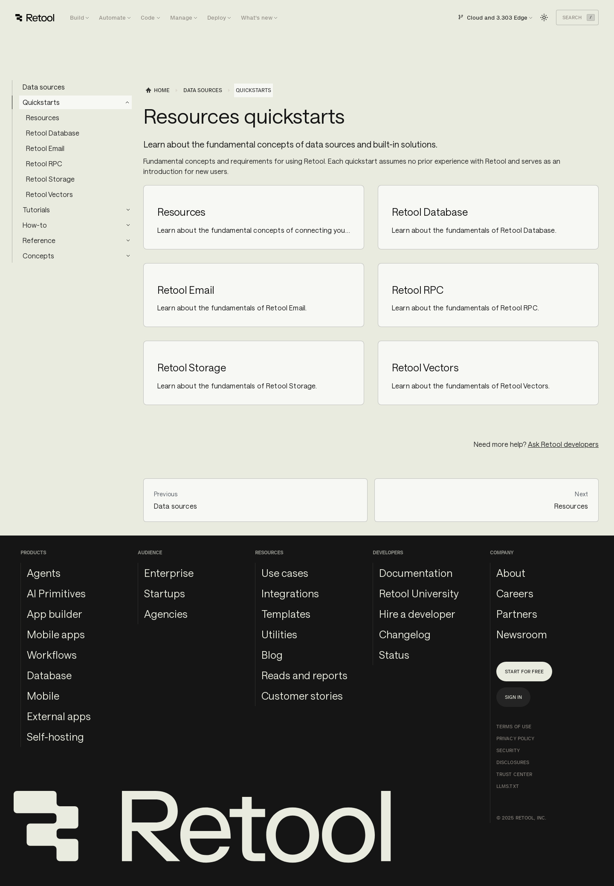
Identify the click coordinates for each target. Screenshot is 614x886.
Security (508, 750)
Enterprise (169, 573)
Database (49, 675)
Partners (516, 614)
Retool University (419, 593)
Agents (44, 573)
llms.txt (507, 786)
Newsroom (521, 634)
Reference (39, 240)
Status (394, 655)
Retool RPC (44, 163)
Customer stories (302, 695)
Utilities (279, 634)
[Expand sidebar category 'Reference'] (128, 240)
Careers (514, 593)
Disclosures (512, 762)
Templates (285, 614)
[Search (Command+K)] (577, 17)
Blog (272, 655)
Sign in (513, 697)
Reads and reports (304, 675)
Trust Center (514, 774)
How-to (35, 225)
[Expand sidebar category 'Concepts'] (128, 256)
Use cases (284, 573)
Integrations (290, 593)
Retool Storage (50, 179)
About (510, 573)
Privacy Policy (515, 738)
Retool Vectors (49, 194)
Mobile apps (56, 634)
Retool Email (45, 148)
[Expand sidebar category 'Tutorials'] (128, 210)
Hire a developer (417, 614)
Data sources (44, 87)
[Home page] (157, 90)
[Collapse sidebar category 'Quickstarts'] (127, 102)
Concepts (38, 256)
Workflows (52, 655)
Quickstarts (41, 102)
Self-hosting (55, 736)
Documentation (415, 573)
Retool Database (52, 133)
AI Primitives (56, 593)
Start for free (524, 672)
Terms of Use (513, 726)
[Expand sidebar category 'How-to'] (128, 225)
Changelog (405, 634)
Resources (42, 117)
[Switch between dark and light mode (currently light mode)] (544, 17)
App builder (54, 614)
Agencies (166, 614)
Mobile (43, 695)
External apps (59, 716)
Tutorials (36, 210)
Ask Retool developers (563, 444)
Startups (164, 593)
